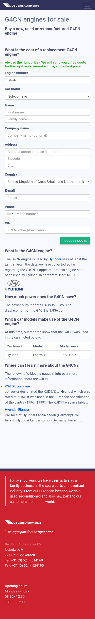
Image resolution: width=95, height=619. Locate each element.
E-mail (10, 190)
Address (11, 144)
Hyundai (55, 259)
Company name (17, 128)
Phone (10, 207)
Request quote (75, 241)
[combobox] (9, 214)
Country (11, 174)
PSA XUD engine (17, 386)
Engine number (16, 73)
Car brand (12, 89)
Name (9, 105)
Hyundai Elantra (17, 410)
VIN (8, 223)
